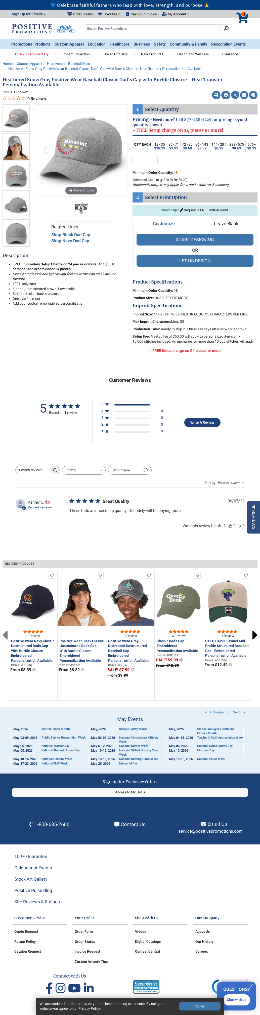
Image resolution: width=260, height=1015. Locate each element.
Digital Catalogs (148, 942)
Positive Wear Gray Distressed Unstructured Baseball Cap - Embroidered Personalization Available (128, 651)
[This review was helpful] (230, 525)
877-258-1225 (197, 119)
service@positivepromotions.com (210, 831)
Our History (204, 942)
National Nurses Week (133, 746)
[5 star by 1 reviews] (132, 405)
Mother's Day (205, 750)
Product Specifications (158, 282)
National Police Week (211, 759)
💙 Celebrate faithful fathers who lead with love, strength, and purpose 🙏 (130, 5)
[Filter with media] (130, 470)
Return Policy (25, 942)
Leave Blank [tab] (226, 223)
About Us (202, 931)
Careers (201, 951)
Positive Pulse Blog (33, 890)
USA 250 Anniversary (32, 54)
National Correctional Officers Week (138, 740)
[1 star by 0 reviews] (132, 432)
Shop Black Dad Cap (70, 234)
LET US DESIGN (195, 260)
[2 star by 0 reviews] (132, 425)
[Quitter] (251, 985)
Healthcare (119, 44)
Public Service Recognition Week (63, 737)
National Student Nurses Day (60, 750)
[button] (109, 14)
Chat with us (236, 1000)
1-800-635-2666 (51, 824)
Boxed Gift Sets (115, 54)
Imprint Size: (143, 314)
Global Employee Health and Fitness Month (216, 731)
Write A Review (202, 422)
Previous (5, 635)
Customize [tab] (164, 223)
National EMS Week (54, 763)
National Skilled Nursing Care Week (138, 752)
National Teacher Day (55, 746)
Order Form (84, 931)
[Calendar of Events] (130, 741)
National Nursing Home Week (138, 759)
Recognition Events (228, 44)
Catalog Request (27, 951)
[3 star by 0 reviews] (132, 419)
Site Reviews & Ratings (37, 901)
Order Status (85, 942)
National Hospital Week (56, 759)
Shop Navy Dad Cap (70, 240)
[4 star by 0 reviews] (132, 412)
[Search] (226, 28)
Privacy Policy (89, 1008)
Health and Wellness (193, 54)
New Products (152, 54)
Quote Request (26, 931)
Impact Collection (76, 54)
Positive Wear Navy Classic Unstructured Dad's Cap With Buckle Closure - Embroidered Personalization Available (32, 651)
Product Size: (143, 298)
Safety (160, 44)
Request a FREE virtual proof (204, 210)
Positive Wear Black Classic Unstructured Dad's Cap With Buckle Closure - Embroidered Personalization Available (82, 651)
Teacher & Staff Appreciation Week (220, 737)
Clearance (230, 54)
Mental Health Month (55, 729)
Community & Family (188, 44)
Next (254, 635)
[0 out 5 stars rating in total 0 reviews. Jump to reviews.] (24, 98)
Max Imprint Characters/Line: (156, 321)
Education (97, 44)
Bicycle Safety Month (133, 729)
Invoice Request (87, 951)
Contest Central (147, 951)
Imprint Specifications (157, 305)
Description (15, 255)
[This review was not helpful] (239, 525)
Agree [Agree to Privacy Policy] (199, 1006)
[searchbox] (33, 470)
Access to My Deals (130, 792)
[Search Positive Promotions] (152, 28)
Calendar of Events (33, 867)
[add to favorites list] (52, 575)
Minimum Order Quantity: (155, 173)
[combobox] (84, 470)
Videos (140, 931)
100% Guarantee (30, 856)
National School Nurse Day (215, 746)
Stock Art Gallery (31, 879)
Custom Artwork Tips (91, 961)
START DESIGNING (195, 239)
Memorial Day (128, 763)
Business (142, 44)
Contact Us (133, 824)
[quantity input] (145, 160)
